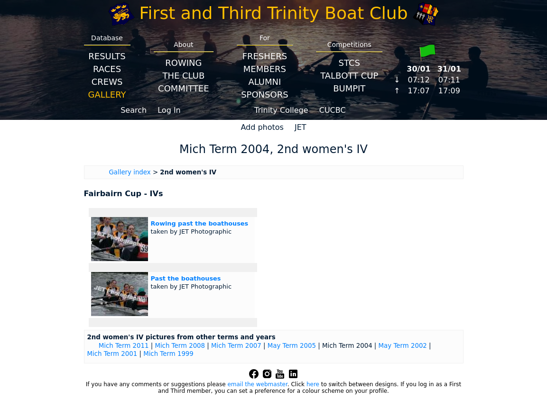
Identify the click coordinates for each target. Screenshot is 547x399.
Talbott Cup (349, 76)
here (312, 384)
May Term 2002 (403, 345)
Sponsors (264, 95)
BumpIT (349, 88)
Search (134, 110)
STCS (349, 63)
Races (107, 69)
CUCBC (332, 110)
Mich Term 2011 (124, 345)
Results (106, 56)
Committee (183, 88)
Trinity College (281, 110)
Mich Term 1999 (168, 353)
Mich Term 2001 (112, 353)
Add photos (262, 127)
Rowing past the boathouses (200, 223)
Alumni (264, 82)
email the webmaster (257, 384)
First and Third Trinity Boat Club (273, 13)
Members (264, 69)
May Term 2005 (292, 345)
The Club (183, 76)
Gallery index (130, 172)
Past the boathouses (186, 278)
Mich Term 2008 (180, 345)
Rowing (183, 63)
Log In (169, 110)
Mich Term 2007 (236, 345)
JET (300, 127)
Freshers (264, 56)
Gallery (107, 95)
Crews (107, 82)
